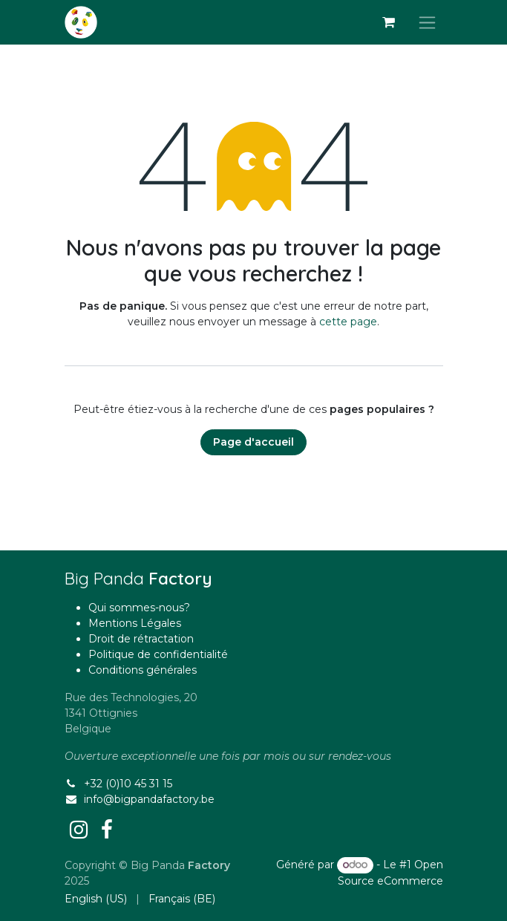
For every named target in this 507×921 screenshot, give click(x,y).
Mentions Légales (134, 623)
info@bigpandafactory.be (149, 799)
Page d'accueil (253, 442)
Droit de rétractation (141, 638)
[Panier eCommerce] (389, 22)
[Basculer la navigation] (427, 22)
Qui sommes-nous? (139, 607)
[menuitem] (96, 899)
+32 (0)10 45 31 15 (128, 783)
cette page (348, 321)
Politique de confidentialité (158, 654)
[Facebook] (107, 829)
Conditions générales (142, 670)
